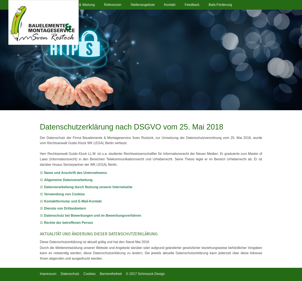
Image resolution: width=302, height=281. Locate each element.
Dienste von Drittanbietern (65, 208)
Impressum (48, 274)
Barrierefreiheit (111, 274)
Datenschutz (70, 274)
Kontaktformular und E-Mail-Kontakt (73, 201)
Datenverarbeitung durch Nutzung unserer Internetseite (88, 187)
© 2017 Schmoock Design (145, 274)
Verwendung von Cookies (64, 194)
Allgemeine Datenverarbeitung (68, 180)
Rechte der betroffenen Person (68, 222)
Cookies (89, 274)
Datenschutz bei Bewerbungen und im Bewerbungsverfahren (92, 215)
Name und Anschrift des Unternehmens (75, 173)
